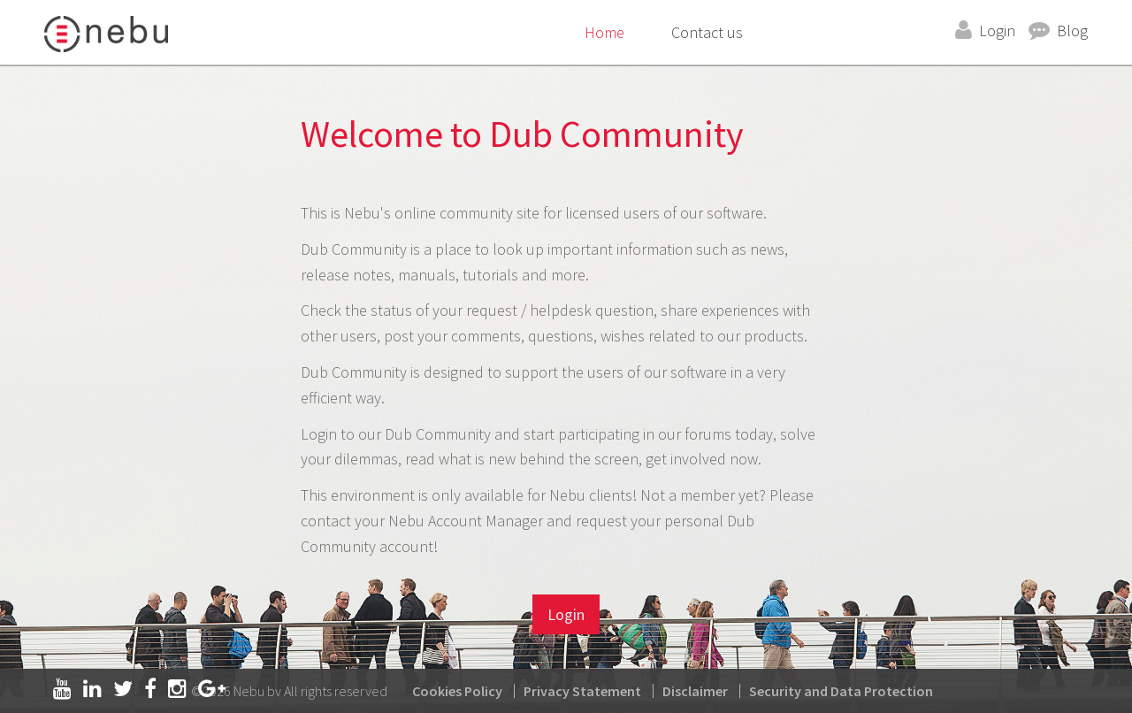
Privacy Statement (582, 691)
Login (997, 30)
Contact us (707, 32)
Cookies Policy (457, 691)
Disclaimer (695, 691)
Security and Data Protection (841, 691)
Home (604, 32)
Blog (1072, 30)
